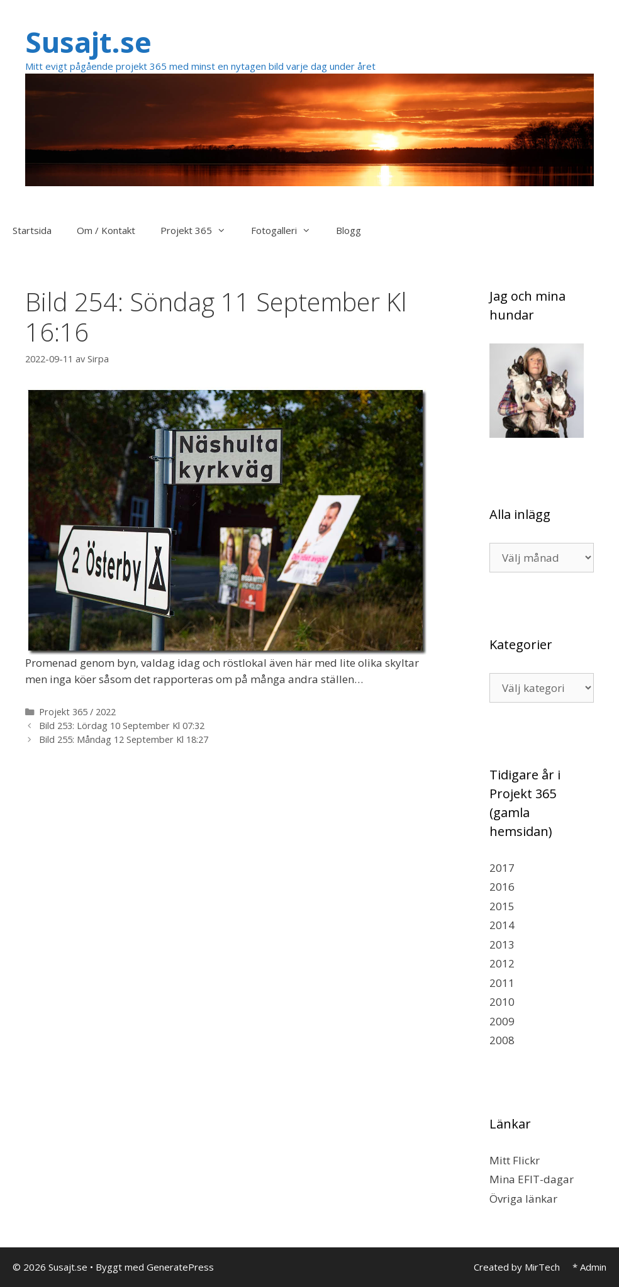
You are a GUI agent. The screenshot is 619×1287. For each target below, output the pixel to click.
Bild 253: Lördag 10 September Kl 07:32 (121, 726)
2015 (502, 906)
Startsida (32, 230)
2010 (502, 1001)
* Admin (589, 1267)
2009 (502, 1021)
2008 (502, 1040)
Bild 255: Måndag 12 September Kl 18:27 (123, 739)
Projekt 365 (199, 230)
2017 (502, 868)
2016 (502, 886)
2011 (502, 983)
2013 (502, 944)
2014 (502, 925)
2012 (502, 963)
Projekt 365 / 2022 (77, 712)
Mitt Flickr (514, 1160)
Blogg (348, 230)
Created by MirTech (517, 1267)
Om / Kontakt (106, 230)
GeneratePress (180, 1267)
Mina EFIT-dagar (531, 1179)
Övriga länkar (523, 1198)
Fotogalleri (287, 230)
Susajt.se (88, 42)
